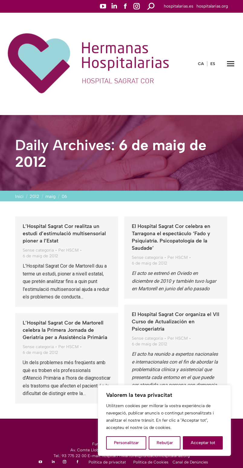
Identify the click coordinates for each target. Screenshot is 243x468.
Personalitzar (126, 442)
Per (68, 250)
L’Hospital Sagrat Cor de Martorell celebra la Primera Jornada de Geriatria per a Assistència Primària (65, 330)
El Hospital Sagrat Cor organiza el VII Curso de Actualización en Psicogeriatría (175, 321)
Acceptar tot (203, 442)
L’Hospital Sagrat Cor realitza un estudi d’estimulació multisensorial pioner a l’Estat (64, 233)
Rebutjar (165, 442)
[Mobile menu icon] (230, 64)
